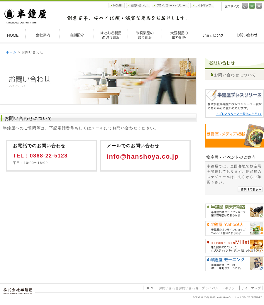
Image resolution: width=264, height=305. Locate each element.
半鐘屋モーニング (234, 263)
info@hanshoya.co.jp (143, 156)
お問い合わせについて (235, 75)
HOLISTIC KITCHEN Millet (234, 246)
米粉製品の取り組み (145, 35)
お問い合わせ (138, 5)
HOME (117, 5)
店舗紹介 (77, 35)
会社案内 (43, 35)
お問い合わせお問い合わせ (179, 288)
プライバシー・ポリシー (170, 5)
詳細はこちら (250, 189)
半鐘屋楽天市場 (234, 211)
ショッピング (213, 35)
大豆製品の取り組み (179, 35)
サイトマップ (202, 5)
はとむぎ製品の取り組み (111, 35)
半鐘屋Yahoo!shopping (234, 228)
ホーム (11, 52)
